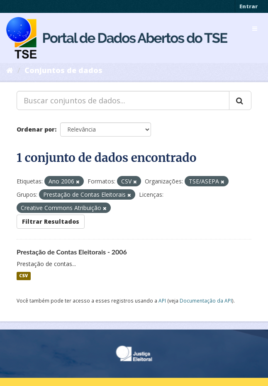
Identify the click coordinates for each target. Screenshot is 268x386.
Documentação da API (206, 300)
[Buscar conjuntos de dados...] (123, 100)
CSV (23, 276)
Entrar (248, 6)
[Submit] (240, 100)
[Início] (9, 70)
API (162, 300)
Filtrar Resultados (50, 221)
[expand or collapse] (255, 28)
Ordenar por (36, 129)
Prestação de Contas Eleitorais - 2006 (72, 252)
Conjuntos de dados (63, 70)
